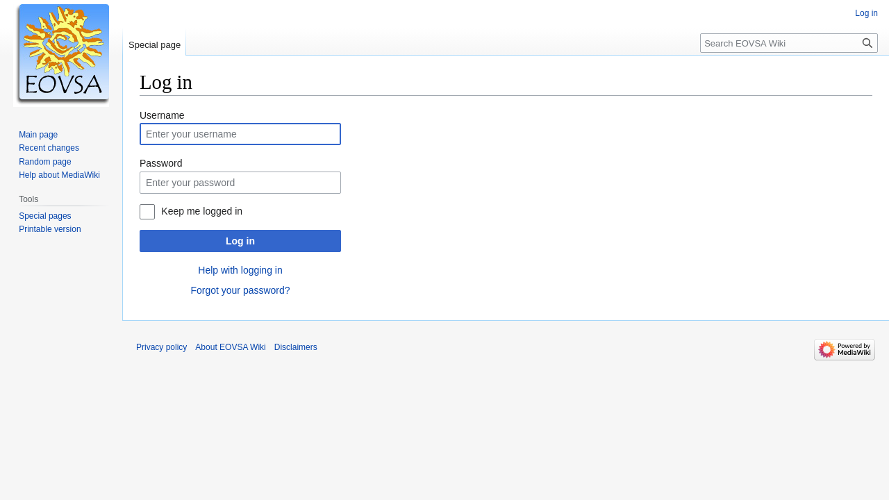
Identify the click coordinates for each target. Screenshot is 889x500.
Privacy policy (161, 347)
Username (162, 115)
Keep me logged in (201, 211)
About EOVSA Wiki (230, 347)
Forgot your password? (240, 290)
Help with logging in (240, 270)
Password (161, 163)
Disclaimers (295, 347)
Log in (240, 241)
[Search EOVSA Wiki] (789, 43)
